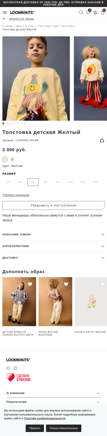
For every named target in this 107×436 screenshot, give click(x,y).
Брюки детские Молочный (48, 333)
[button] (53, 234)
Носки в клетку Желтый (90, 332)
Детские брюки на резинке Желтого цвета (17, 333)
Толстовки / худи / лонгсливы (56, 26)
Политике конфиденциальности (44, 418)
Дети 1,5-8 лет (25, 26)
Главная (7, 26)
